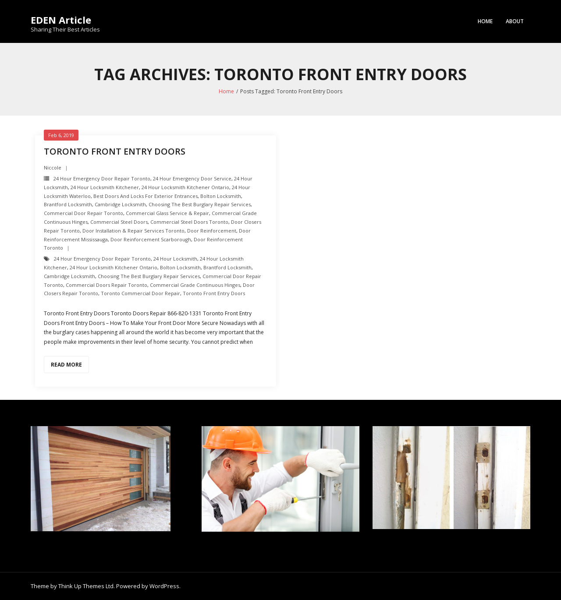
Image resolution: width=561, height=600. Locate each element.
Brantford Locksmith (68, 204)
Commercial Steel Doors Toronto (189, 222)
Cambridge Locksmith (120, 204)
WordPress (164, 586)
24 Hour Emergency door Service (192, 178)
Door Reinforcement (211, 230)
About (515, 21)
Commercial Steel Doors (119, 222)
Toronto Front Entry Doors (114, 151)
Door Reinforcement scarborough (150, 239)
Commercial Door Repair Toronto (83, 213)
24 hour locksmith (175, 258)
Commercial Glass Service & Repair (167, 213)
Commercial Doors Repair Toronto (106, 285)
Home (485, 21)
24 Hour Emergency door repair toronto (101, 178)
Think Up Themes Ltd (86, 586)
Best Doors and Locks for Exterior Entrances (145, 196)
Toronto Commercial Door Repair (140, 293)
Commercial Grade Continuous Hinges (195, 285)
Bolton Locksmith (220, 196)
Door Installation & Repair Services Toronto (133, 230)
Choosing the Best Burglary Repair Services (200, 204)
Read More (66, 364)
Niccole (52, 167)
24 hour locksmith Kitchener (105, 187)
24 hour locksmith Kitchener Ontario (185, 187)
